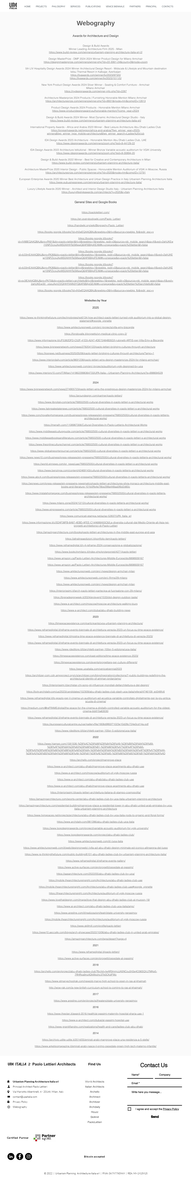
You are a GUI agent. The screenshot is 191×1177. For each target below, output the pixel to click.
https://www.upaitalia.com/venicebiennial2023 (95, 668)
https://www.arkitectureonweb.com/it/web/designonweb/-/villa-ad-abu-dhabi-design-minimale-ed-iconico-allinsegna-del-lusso (95, 847)
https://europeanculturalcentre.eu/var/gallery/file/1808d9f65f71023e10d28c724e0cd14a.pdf (96, 724)
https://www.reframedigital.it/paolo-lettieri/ (96, 951)
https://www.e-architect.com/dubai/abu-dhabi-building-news (95, 610)
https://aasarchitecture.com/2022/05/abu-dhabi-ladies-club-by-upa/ (96, 873)
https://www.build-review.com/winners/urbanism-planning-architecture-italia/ (95, 162)
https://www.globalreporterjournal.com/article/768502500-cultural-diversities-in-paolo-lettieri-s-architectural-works (95, 451)
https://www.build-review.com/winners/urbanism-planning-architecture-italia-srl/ (95, 120)
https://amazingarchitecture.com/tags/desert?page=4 (96, 938)
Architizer (94, 1101)
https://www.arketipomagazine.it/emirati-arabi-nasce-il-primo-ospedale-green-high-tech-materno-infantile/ (95, 1046)
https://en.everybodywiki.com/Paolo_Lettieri (96, 218)
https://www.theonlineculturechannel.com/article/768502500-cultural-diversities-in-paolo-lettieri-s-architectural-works (95, 444)
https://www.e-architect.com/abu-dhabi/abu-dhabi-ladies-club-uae (95, 779)
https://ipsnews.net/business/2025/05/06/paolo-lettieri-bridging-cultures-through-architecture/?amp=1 (95, 353)
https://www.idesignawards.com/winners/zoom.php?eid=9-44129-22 (95, 143)
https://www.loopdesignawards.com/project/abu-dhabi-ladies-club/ (95, 834)
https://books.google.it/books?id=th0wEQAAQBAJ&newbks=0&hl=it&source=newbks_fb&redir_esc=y (96, 231)
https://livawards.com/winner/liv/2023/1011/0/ (96, 78)
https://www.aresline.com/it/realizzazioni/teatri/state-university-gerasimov (95, 912)
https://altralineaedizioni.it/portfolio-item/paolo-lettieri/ (95, 538)
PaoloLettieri (95, 1122)
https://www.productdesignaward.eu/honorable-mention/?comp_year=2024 (95, 110)
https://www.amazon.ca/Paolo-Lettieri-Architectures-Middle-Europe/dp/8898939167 (96, 558)
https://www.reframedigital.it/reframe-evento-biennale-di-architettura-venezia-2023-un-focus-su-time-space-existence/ (95, 629)
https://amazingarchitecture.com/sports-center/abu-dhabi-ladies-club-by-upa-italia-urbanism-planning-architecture (95, 799)
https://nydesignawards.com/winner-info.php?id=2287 (95, 91)
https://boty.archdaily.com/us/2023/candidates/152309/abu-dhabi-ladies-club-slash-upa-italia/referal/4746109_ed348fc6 (95, 691)
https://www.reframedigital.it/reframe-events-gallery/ (95, 860)
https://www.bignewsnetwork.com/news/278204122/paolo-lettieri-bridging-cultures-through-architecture (95, 346)
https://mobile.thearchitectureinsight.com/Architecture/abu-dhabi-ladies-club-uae (95, 880)
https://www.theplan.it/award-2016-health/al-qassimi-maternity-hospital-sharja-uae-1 (95, 1013)
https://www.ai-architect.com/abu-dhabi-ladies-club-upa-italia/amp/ (95, 906)
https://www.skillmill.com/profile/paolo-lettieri (95, 925)
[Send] (155, 1117)
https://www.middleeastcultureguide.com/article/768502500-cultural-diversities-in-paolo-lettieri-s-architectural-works (95, 431)
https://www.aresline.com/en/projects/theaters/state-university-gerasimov (95, 1000)
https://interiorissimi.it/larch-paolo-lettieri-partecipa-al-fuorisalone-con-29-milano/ (96, 590)
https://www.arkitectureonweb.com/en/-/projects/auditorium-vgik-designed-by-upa (95, 366)
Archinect (94, 1096)
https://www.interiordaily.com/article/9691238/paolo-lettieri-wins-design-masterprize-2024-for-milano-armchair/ (95, 359)
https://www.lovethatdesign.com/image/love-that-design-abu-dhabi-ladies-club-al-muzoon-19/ (96, 899)
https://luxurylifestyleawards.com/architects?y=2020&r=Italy (96, 192)
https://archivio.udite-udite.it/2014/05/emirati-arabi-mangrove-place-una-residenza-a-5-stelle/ (95, 1039)
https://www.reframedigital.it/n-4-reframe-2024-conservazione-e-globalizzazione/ (95, 545)
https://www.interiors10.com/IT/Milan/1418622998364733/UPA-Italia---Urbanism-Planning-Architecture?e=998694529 (96, 372)
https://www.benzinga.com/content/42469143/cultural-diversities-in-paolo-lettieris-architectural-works (96, 470)
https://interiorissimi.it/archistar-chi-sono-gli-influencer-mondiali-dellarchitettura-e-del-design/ (95, 685)
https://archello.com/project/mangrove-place (95, 760)
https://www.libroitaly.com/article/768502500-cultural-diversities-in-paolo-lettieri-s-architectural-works (95, 402)
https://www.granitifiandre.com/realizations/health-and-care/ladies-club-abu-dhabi (95, 1026)
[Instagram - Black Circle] (28, 1156)
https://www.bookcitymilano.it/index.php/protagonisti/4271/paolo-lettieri (95, 551)
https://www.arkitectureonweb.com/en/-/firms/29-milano (95, 577)
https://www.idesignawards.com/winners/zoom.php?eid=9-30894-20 (95, 153)
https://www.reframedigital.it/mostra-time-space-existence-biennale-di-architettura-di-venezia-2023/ (95, 636)
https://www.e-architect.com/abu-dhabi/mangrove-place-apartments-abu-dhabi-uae (95, 766)
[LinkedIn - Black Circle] (10, 1156)
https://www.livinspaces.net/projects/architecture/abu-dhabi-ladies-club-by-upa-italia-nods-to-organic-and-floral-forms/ (95, 815)
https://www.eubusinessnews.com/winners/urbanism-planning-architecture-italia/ (95, 182)
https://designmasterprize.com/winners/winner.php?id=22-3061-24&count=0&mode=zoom (96, 62)
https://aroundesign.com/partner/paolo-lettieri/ (95, 395)
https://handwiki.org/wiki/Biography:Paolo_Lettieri (96, 225)
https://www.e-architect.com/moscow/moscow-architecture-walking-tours (96, 603)
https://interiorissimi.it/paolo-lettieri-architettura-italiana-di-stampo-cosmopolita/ (95, 792)
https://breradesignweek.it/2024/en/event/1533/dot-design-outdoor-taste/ (96, 597)
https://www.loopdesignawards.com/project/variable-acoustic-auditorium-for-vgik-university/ (96, 828)
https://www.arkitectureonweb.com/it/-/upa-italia (95, 841)
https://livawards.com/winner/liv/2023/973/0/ (96, 75)
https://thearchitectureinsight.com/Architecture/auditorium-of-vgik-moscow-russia (95, 893)
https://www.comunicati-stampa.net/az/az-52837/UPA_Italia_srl (95, 516)
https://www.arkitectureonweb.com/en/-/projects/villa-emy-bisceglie (95, 327)
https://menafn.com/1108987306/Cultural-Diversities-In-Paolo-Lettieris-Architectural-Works (95, 424)
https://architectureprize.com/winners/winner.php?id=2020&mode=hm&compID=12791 (96, 172)
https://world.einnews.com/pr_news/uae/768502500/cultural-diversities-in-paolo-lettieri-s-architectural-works (96, 464)
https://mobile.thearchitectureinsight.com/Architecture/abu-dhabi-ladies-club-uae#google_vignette (95, 886)
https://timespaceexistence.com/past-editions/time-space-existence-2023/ (95, 655)
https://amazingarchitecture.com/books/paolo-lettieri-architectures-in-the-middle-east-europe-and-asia (96, 532)
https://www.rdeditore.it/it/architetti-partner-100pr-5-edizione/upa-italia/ (95, 649)
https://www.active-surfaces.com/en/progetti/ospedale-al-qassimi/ (95, 867)
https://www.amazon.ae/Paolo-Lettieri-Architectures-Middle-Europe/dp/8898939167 (96, 564)
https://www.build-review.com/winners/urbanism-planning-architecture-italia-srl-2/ (95, 52)
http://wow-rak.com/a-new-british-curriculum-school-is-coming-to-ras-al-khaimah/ (95, 987)
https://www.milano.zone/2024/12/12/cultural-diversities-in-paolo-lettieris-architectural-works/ (96, 503)
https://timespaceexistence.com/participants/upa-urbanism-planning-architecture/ (95, 623)
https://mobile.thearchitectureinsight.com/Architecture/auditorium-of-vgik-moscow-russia (96, 919)
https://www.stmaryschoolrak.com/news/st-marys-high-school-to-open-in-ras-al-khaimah (95, 981)
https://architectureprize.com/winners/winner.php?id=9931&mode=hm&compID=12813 (96, 101)
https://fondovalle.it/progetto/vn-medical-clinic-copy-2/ (95, 333)
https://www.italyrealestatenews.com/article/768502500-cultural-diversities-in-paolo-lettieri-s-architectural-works (95, 408)
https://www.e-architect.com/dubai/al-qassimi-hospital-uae (95, 1020)
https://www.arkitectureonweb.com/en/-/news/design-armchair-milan (95, 571)
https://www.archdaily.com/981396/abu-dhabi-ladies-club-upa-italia (95, 821)
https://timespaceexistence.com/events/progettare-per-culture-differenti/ (95, 662)
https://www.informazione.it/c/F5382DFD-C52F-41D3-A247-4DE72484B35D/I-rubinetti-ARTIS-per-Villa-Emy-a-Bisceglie (95, 340)
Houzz (94, 1112)
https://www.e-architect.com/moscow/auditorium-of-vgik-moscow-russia (96, 773)
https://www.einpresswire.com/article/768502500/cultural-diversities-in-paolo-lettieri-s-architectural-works (95, 509)
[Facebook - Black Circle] (19, 1156)
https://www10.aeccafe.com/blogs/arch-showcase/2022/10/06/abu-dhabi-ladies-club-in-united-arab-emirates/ (95, 932)
